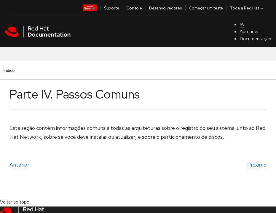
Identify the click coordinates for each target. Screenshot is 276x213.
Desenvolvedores (165, 8)
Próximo (257, 164)
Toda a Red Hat (247, 8)
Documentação (255, 39)
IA (242, 24)
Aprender (249, 31)
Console (134, 8)
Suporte (111, 8)
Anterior (19, 164)
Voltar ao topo (14, 202)
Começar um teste (206, 8)
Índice (9, 70)
